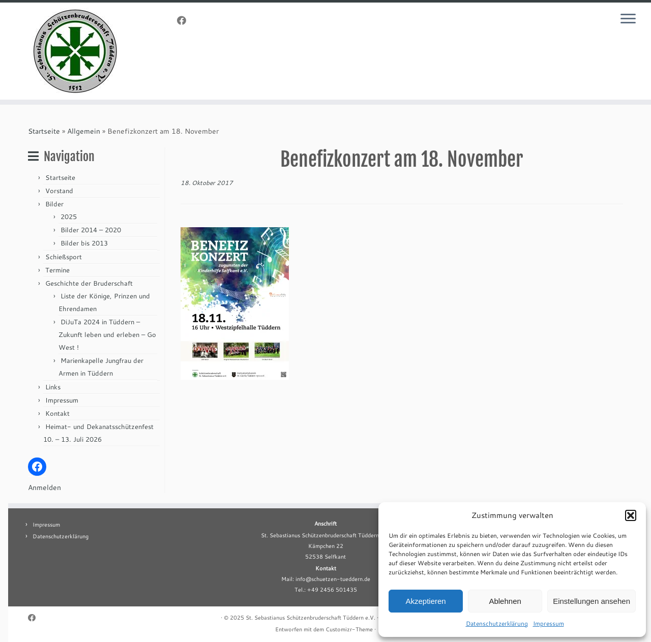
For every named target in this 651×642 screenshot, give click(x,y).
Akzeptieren (425, 601)
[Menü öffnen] (629, 19)
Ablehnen (505, 601)
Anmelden (44, 487)
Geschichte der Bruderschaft (89, 283)
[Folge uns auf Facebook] (185, 20)
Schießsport (63, 256)
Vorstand (59, 190)
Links (53, 386)
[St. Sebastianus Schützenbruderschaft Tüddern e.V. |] (75, 51)
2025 (69, 216)
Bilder (54, 203)
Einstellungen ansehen (591, 601)
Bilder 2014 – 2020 (91, 229)
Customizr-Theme (349, 629)
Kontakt (57, 413)
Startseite (44, 131)
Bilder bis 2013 (84, 243)
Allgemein (83, 131)
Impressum (548, 623)
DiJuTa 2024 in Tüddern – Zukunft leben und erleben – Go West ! (107, 334)
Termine (57, 269)
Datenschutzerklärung (497, 623)
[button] (631, 515)
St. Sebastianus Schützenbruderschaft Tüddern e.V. (310, 618)
